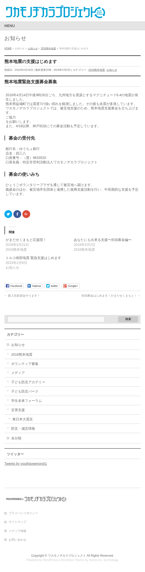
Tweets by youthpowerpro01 (25, 464)
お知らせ (112, 69)
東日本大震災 (22, 419)
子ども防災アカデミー (28, 382)
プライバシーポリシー (23, 513)
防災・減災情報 (23, 428)
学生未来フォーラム (26, 401)
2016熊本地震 (96, 69)
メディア (18, 373)
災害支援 (18, 410)
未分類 (16, 438)
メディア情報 (17, 531)
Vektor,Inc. (96, 560)
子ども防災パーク (24, 391)
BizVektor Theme (72, 560)
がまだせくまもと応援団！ (26, 240)
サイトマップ (17, 522)
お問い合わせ (17, 539)
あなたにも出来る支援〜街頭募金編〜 (103, 240)
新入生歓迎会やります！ (22, 295)
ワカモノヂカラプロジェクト (67, 555)
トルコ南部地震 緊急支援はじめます (33, 258)
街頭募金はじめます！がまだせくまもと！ (111, 295)
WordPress (50, 560)
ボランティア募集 (24, 364)
